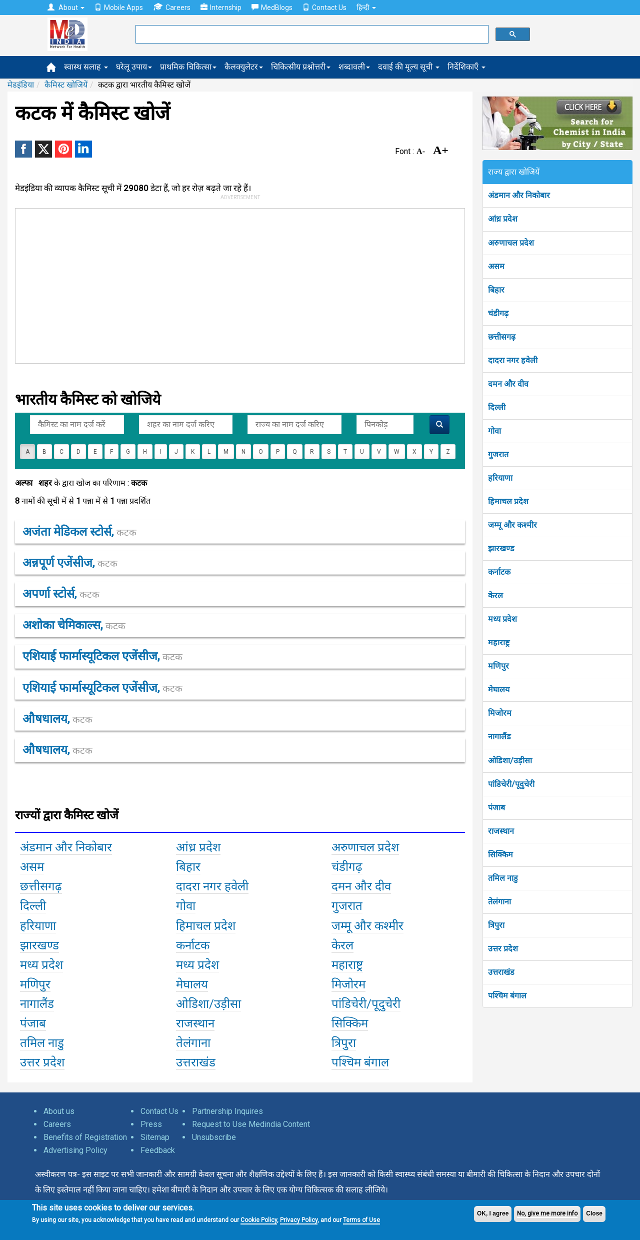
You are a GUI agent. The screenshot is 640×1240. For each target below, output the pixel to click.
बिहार (496, 290)
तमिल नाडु (503, 878)
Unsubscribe (214, 1137)
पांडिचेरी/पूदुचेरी (511, 784)
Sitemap (155, 1137)
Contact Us (324, 8)
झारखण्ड (501, 548)
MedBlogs (272, 8)
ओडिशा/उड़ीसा (510, 760)
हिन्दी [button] (366, 8)
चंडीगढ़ (498, 313)
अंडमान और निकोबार (519, 195)
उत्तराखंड (501, 972)
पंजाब (496, 807)
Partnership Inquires (227, 1111)
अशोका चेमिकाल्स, (74, 625)
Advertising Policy (76, 1150)
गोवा (494, 431)
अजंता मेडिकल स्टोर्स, (79, 532)
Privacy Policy (299, 1219)
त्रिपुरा (496, 925)
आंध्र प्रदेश (503, 219)
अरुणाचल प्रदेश (511, 243)
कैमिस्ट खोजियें (66, 85)
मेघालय (499, 689)
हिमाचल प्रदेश (508, 501)
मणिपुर (498, 666)
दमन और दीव (508, 384)
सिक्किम (500, 854)
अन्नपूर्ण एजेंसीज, (70, 563)
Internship (221, 8)
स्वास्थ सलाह (86, 67)
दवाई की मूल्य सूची (409, 67)
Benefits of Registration (85, 1137)
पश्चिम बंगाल (507, 995)
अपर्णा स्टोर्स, (61, 594)
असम (496, 266)
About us (59, 1111)
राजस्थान (501, 831)
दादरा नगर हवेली (513, 360)
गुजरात (498, 454)
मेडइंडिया (21, 85)
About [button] (66, 8)
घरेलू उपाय (134, 67)
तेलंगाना (499, 901)
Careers (171, 7)
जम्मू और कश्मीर (512, 525)
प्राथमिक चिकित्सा (188, 67)
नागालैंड (499, 736)
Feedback (157, 1150)
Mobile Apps (118, 8)
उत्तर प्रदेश (503, 948)
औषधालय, (57, 719)
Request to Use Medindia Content (251, 1124)
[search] (311, 34)
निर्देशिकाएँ (467, 67)
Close (594, 1213)
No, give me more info (547, 1213)
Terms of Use (361, 1219)
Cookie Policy (258, 1219)
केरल (495, 595)
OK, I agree (492, 1213)
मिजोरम (500, 713)
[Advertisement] (236, 284)
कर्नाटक (499, 572)
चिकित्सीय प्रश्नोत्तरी (300, 67)
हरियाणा (500, 478)
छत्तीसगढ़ (502, 337)
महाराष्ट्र (499, 642)
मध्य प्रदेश (502, 619)
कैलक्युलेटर (243, 67)
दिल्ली (497, 407)
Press (151, 1124)
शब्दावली (354, 67)
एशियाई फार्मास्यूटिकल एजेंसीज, (102, 656)
